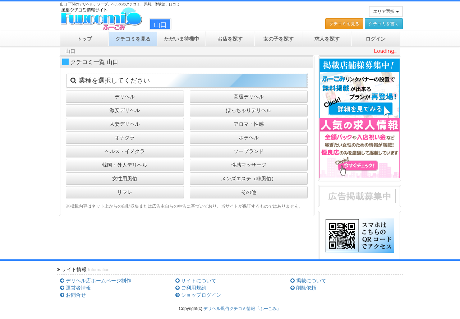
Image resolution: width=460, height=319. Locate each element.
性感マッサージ (248, 165)
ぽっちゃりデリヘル (248, 110)
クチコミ (133, 39)
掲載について (308, 280)
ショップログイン (198, 295)
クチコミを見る (344, 23)
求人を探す (327, 39)
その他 (248, 192)
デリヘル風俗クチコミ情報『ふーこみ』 (242, 308)
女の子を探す (278, 39)
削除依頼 (303, 288)
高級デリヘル (249, 97)
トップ (84, 39)
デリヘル (125, 97)
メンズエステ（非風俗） (248, 178)
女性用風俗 (124, 178)
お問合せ (73, 295)
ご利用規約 (190, 288)
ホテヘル (249, 137)
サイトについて (195, 280)
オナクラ (125, 137)
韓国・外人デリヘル (124, 165)
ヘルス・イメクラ (125, 151)
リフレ (124, 192)
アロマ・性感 (249, 124)
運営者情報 (75, 288)
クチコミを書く (384, 23)
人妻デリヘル (125, 124)
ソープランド (249, 151)
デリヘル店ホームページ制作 (95, 280)
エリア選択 (386, 11)
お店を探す (230, 39)
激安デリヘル (125, 110)
